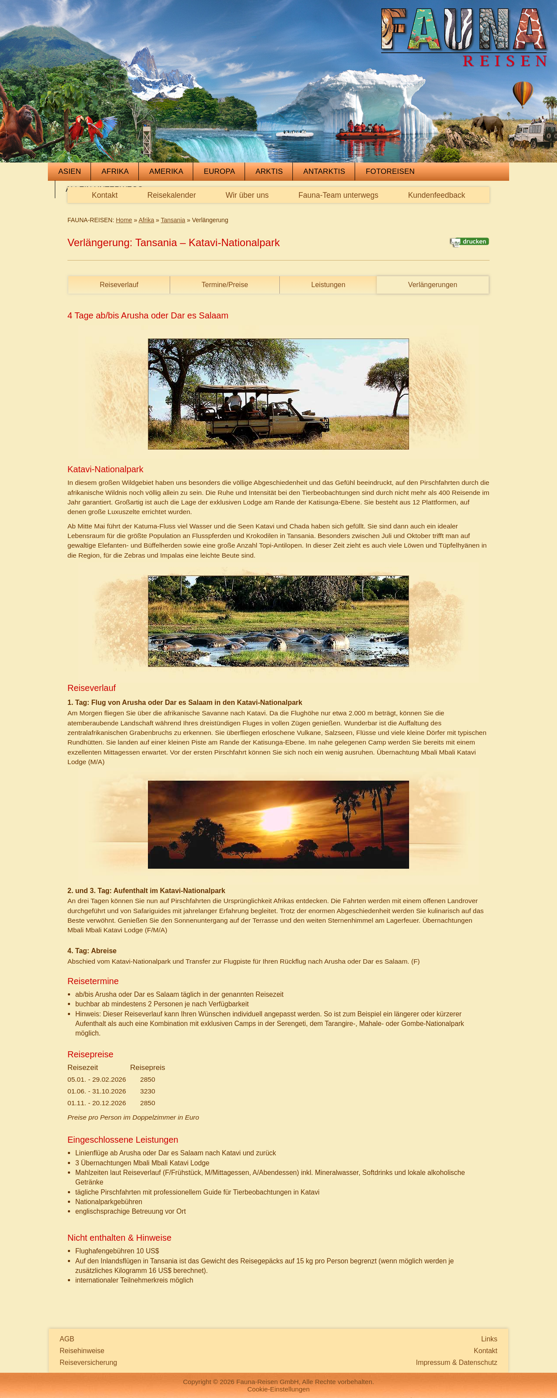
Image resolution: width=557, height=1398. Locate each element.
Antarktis (324, 171)
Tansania (173, 220)
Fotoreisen (390, 171)
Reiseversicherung (88, 1362)
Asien (69, 171)
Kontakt (104, 195)
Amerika (166, 171)
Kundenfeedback (436, 195)
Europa (219, 171)
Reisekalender (172, 195)
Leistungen (328, 284)
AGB (67, 1339)
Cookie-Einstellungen (278, 1389)
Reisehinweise (82, 1350)
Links (489, 1339)
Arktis (269, 171)
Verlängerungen (432, 284)
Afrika (115, 171)
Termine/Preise (224, 284)
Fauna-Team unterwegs (339, 195)
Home (124, 220)
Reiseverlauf (119, 284)
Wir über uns (246, 195)
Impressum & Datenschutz (456, 1362)
